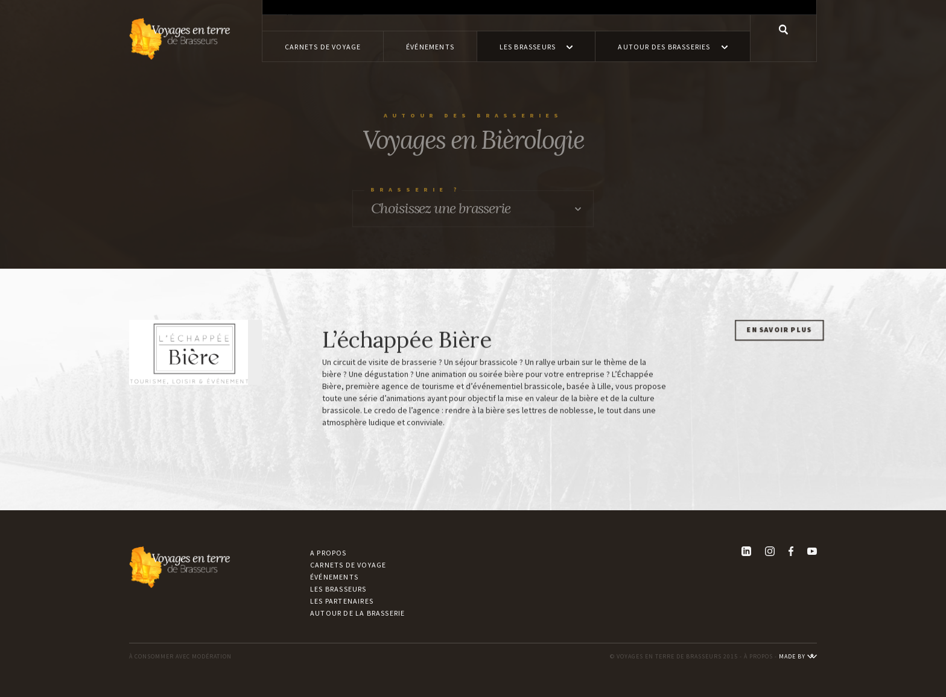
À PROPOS (758, 656)
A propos (328, 552)
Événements (334, 576)
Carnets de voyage (348, 564)
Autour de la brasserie (357, 612)
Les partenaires (341, 600)
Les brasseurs (338, 588)
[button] (536, 46)
